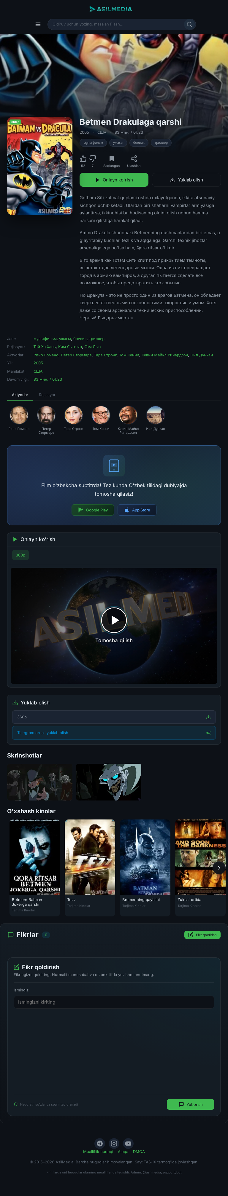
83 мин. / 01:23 (129, 132)
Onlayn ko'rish (114, 180)
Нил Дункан (201, 355)
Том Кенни (129, 355)
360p (20, 555)
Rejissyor (47, 394)
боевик (139, 143)
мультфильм (93, 143)
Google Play (93, 510)
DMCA (139, 1151)
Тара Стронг (105, 355)
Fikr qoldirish (202, 935)
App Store (137, 510)
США (101, 132)
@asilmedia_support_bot (162, 1172)
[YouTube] (128, 1143)
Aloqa (123, 1151)
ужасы (118, 143)
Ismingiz (21, 990)
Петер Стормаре (76, 355)
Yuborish (191, 1104)
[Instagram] (114, 1143)
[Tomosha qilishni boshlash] (114, 625)
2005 (84, 132)
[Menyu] (38, 24)
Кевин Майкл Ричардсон (165, 355)
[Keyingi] (219, 867)
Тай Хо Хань (45, 346)
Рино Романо (46, 355)
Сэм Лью (92, 346)
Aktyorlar (20, 394)
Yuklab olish (186, 180)
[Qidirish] (189, 24)
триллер (161, 143)
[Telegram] (99, 1143)
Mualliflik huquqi (98, 1151)
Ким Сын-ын (70, 346)
